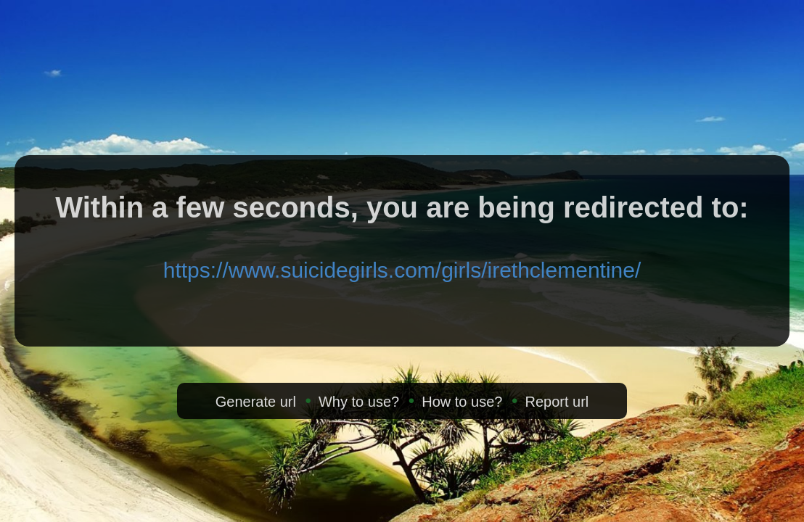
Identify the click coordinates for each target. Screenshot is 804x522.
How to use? (462, 402)
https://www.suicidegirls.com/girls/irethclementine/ (402, 270)
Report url (556, 402)
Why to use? (359, 402)
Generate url (256, 402)
